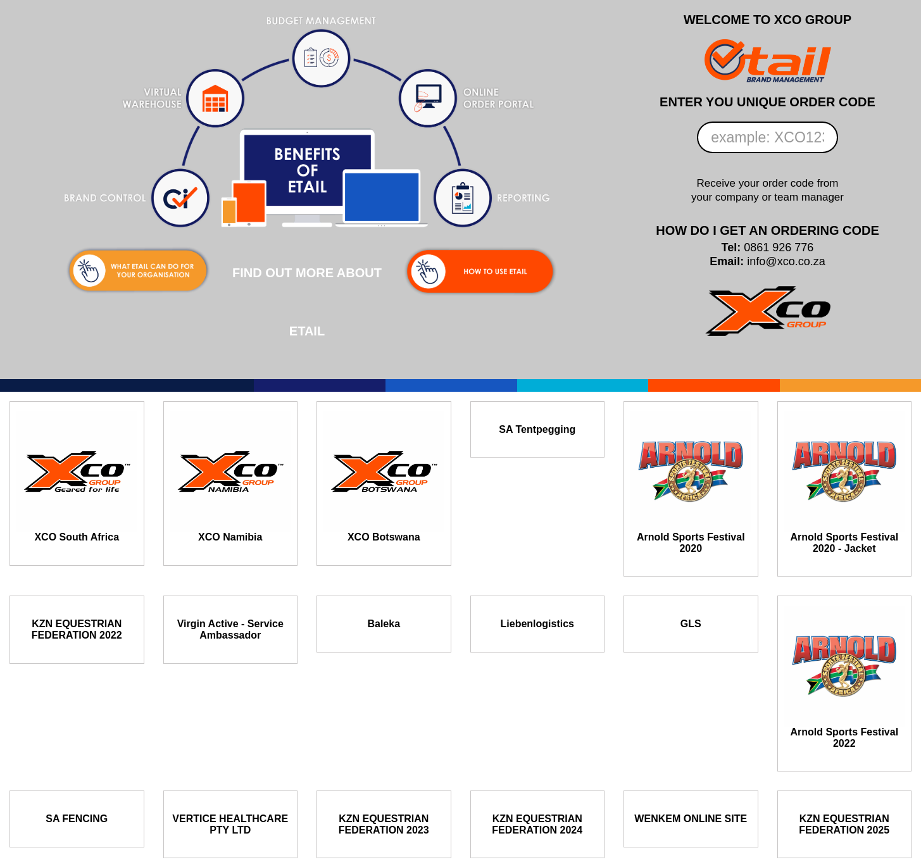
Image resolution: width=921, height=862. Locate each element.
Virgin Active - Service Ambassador (230, 629)
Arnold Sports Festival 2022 (844, 738)
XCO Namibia (230, 537)
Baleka (383, 623)
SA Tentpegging (537, 429)
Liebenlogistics (537, 623)
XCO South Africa (76, 537)
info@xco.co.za (786, 261)
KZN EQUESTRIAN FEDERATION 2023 (384, 824)
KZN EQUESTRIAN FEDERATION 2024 (537, 824)
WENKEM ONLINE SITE (690, 818)
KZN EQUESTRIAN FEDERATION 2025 (844, 824)
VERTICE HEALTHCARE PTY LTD (230, 824)
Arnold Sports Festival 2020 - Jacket (844, 543)
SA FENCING (77, 818)
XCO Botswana (384, 537)
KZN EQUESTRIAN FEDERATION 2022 (77, 629)
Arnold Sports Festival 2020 (691, 543)
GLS (690, 623)
